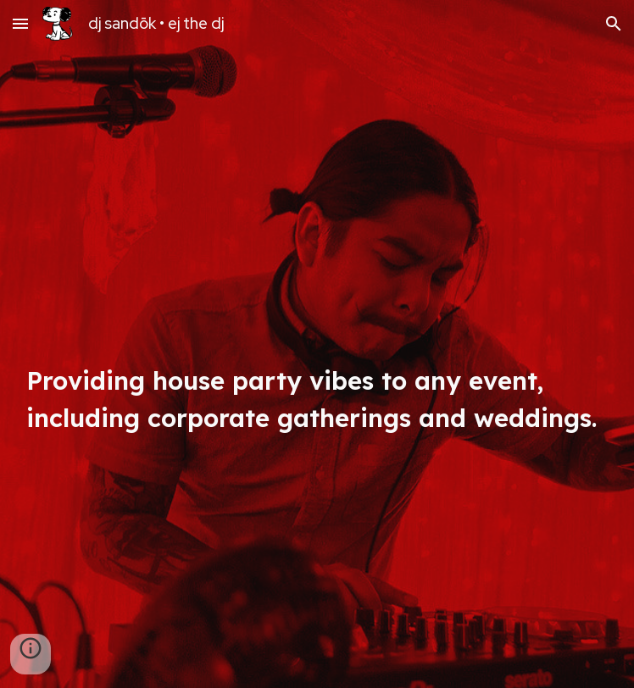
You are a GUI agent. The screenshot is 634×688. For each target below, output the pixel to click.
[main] (316, 344)
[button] (20, 23)
